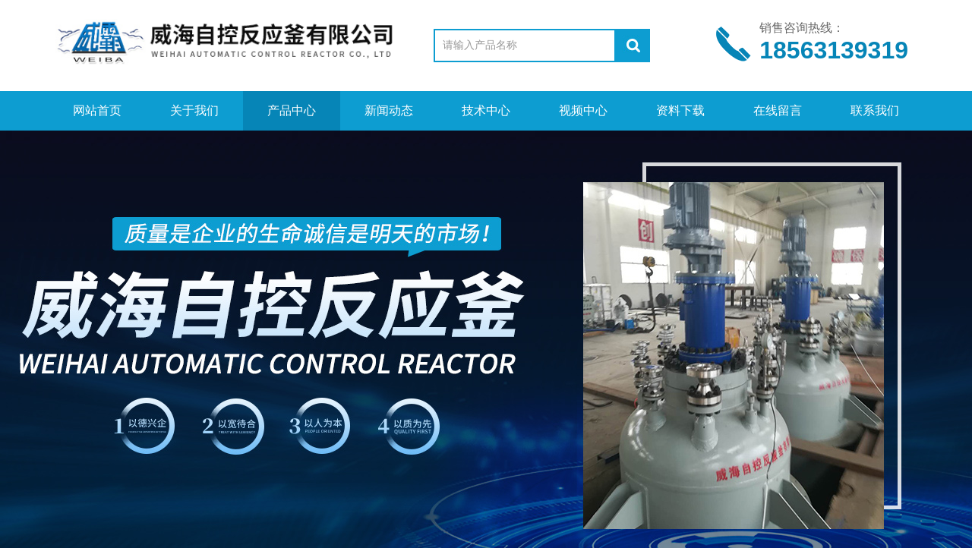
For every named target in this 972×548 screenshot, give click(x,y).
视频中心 (583, 110)
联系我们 (874, 110)
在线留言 (777, 110)
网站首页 (97, 110)
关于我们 (194, 110)
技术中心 (486, 110)
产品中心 (291, 110)
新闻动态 (388, 110)
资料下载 (680, 110)
